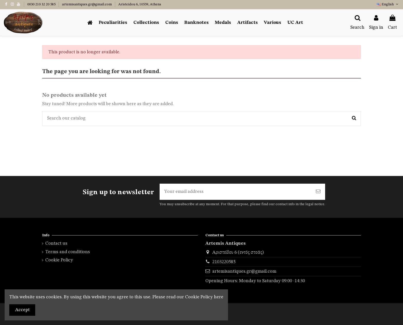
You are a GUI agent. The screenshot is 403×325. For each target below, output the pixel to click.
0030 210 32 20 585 (41, 4)
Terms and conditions (67, 252)
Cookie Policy (59, 260)
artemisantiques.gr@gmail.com (87, 4)
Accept (22, 310)
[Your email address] (235, 192)
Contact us (56, 243)
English (388, 4)
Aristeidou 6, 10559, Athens (139, 4)
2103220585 (223, 262)
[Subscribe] (318, 192)
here (218, 297)
